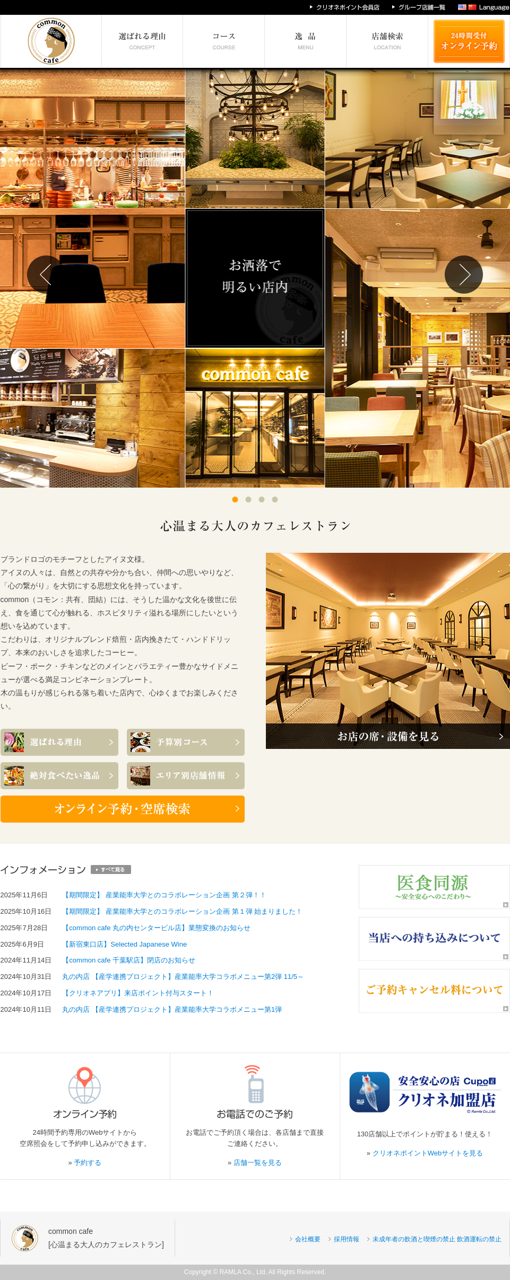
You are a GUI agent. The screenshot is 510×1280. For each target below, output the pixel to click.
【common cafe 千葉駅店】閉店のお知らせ (128, 960)
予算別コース (224, 41)
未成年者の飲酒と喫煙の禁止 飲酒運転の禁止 (437, 1239)
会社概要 (308, 1239)
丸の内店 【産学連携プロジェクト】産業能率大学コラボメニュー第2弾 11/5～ (183, 977)
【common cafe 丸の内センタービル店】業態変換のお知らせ (156, 928)
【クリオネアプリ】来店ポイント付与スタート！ (138, 993)
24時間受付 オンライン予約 (469, 41)
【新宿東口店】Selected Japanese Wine (124, 944)
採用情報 (346, 1239)
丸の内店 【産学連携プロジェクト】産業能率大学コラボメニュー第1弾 (172, 1009)
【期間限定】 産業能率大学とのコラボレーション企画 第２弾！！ (164, 895)
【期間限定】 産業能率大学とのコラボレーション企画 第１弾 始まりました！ (182, 911)
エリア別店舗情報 (387, 41)
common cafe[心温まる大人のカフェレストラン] (106, 1238)
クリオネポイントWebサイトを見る (428, 1153)
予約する (87, 1163)
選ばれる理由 (142, 41)
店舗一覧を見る (258, 1163)
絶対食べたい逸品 (306, 41)
